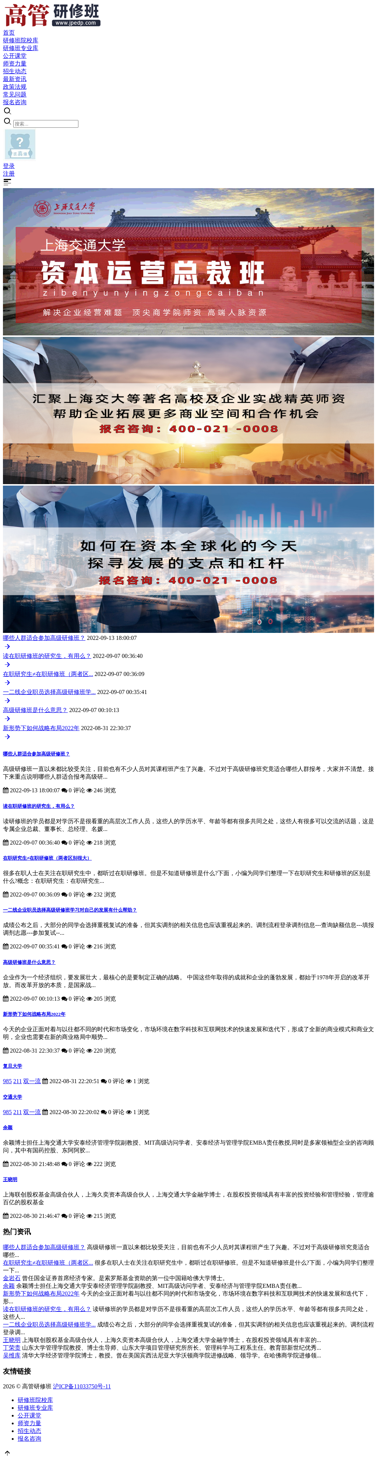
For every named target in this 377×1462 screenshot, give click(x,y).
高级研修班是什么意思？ (35, 710)
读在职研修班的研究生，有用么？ (47, 656)
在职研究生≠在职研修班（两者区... (48, 674)
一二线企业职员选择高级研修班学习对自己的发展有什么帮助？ (70, 910)
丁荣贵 (12, 1348)
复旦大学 (12, 1066)
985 (7, 1081)
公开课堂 (29, 1415)
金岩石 (12, 1278)
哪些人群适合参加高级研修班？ (44, 638)
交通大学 (12, 1097)
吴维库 (12, 1355)
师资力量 (29, 1423)
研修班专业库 (35, 1408)
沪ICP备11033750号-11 (82, 1386)
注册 (9, 173)
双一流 (32, 1081)
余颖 (8, 1127)
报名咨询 (29, 1438)
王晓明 (10, 1179)
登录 (9, 166)
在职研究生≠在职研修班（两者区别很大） (47, 858)
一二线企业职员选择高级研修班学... (49, 692)
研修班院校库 (35, 1400)
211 (17, 1081)
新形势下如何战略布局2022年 (41, 728)
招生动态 (29, 1431)
